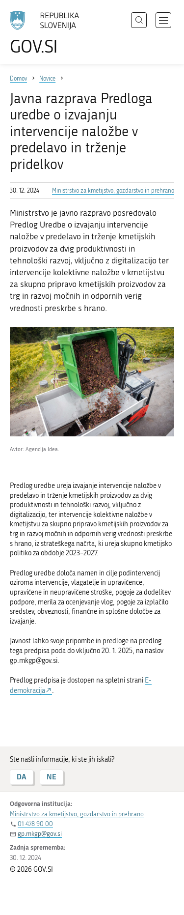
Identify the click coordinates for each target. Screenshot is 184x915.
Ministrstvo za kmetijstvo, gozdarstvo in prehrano (113, 190)
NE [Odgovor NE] (51, 777)
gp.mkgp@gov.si (40, 833)
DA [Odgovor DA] (21, 777)
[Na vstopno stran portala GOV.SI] (49, 33)
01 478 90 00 (35, 824)
